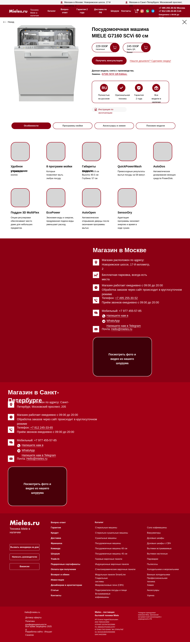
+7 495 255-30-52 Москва (172, 8)
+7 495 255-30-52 (126, 298)
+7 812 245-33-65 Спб (170, 11)
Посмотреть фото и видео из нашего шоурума (122, 359)
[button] (109, 61)
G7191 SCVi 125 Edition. (114, 74)
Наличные (100, 49)
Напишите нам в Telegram (124, 325)
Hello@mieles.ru (121, 329)
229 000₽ (102, 46)
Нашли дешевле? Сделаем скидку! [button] (150, 60)
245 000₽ (133, 46)
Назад (11, 22)
